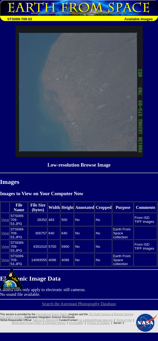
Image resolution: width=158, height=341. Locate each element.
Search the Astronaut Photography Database (79, 304)
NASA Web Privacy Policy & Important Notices (39, 323)
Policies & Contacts (98, 323)
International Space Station (52, 314)
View (5, 220)
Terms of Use (124, 320)
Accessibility (76, 323)
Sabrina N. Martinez (44, 320)
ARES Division (14, 317)
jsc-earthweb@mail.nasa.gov (96, 320)
